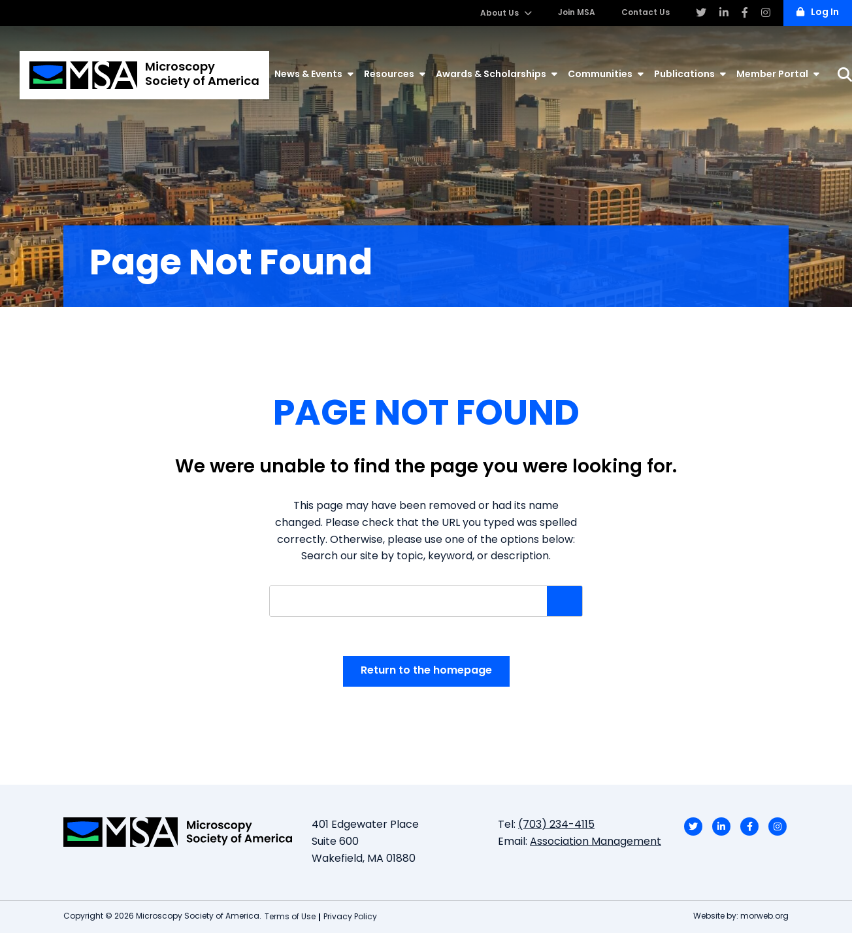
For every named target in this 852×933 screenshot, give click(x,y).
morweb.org (764, 917)
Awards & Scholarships (496, 74)
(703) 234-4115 (556, 825)
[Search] (845, 74)
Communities (606, 74)
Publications (690, 74)
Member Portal (777, 74)
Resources (394, 74)
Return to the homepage (426, 671)
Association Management (595, 842)
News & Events (313, 74)
